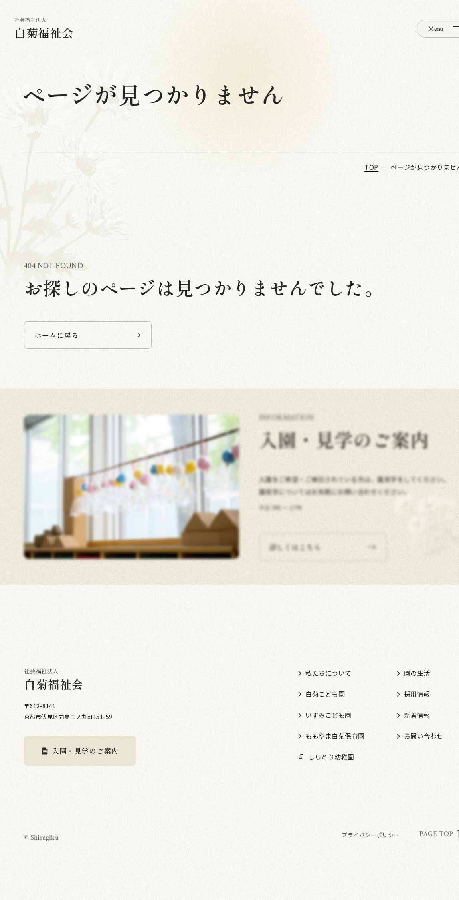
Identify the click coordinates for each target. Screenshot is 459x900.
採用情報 (413, 694)
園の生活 (413, 673)
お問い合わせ (420, 736)
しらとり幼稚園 (326, 757)
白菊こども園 (321, 694)
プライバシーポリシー (370, 835)
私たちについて (324, 673)
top (371, 167)
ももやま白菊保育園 (331, 736)
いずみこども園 (324, 715)
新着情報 (413, 715)
